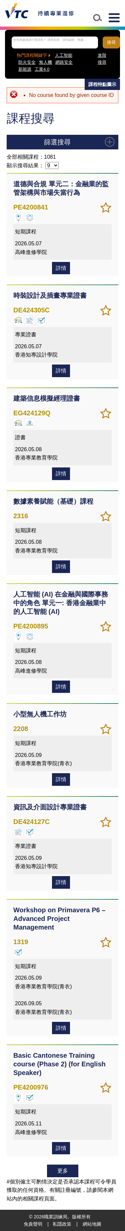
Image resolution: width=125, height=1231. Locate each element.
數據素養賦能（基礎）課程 (53, 501)
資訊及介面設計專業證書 (50, 807)
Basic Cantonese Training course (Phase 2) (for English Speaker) (59, 1064)
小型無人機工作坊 (40, 714)
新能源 (24, 69)
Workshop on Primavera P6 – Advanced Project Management (59, 918)
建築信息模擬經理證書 (46, 398)
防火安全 (27, 62)
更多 (62, 1171)
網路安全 (64, 62)
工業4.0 (42, 69)
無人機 (45, 62)
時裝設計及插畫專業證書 (50, 295)
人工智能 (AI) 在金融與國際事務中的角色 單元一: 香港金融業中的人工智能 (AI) (60, 603)
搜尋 (111, 42)
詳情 (61, 268)
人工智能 (63, 55)
